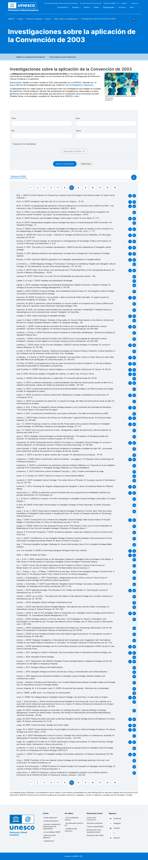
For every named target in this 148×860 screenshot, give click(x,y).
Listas (96, 7)
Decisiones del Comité (95, 835)
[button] (134, 20)
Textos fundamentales (95, 826)
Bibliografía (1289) (18, 176)
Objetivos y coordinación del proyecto (30, 57)
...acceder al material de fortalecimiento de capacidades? (51, 826)
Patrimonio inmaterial (34, 19)
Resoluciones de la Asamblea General (94, 831)
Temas (86, 7)
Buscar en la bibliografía (65, 164)
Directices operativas (95, 823)
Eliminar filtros (86, 164)
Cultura (20, 19)
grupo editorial (16, 85)
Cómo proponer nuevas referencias (62, 57)
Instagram (115, 823)
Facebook (115, 818)
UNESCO (11, 19)
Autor (78, 118)
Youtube (114, 828)
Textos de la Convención (91, 819)
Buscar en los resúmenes (25, 144)
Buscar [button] (139, 7)
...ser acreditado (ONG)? (52, 832)
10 (93, 188)
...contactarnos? (48, 841)
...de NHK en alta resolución (71, 830)
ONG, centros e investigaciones (66, 19)
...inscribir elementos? (51, 821)
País (131, 7)
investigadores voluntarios (81, 85)
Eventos (75, 7)
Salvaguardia (108, 7)
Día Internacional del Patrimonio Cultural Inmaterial (61, 3)
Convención (62, 7)
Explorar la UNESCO (111, 3)
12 (107, 188)
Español (124, 3)
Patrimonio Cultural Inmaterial (23, 10)
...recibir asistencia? (50, 818)
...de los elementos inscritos (72, 819)
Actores (121, 7)
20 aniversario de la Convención (90, 3)
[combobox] (41, 136)
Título (13, 118)
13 (115, 188)
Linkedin (114, 838)
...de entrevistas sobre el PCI (74, 824)
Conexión (134, 3)
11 (100, 188)
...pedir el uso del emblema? (49, 836)
